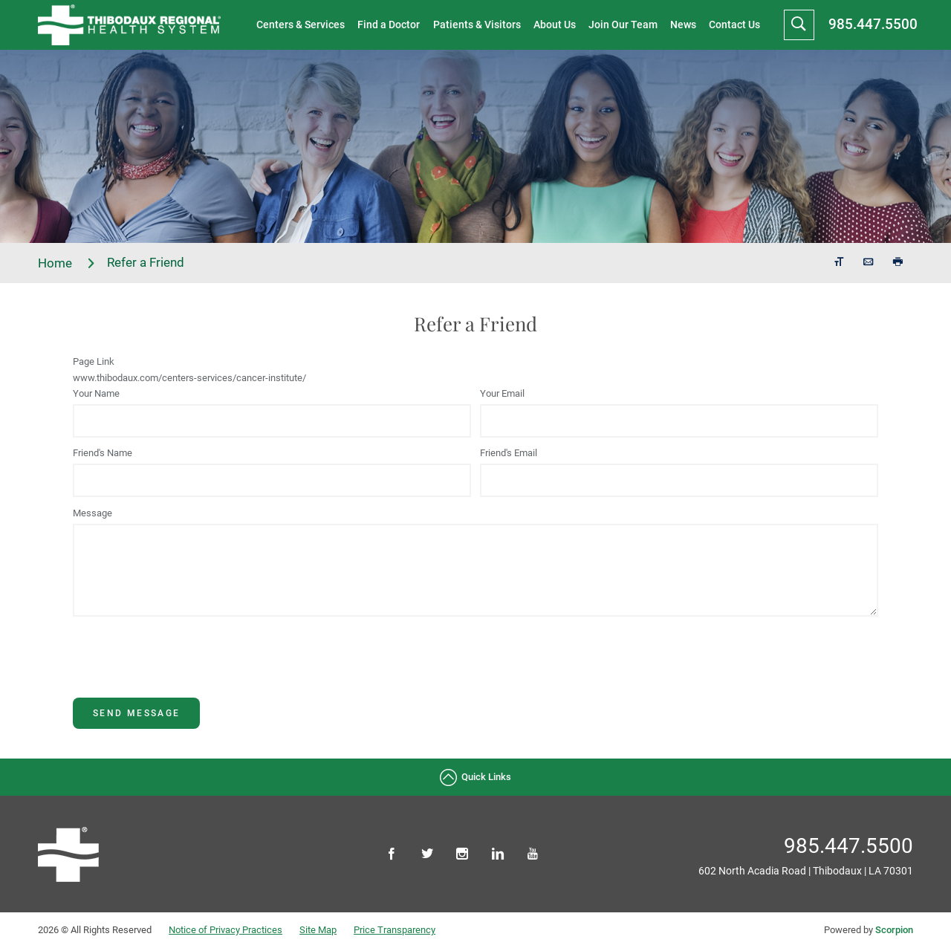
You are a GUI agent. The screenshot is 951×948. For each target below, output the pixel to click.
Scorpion (894, 929)
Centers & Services (300, 24)
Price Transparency (394, 929)
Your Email (502, 393)
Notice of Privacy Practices (225, 929)
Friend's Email (508, 452)
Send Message (136, 713)
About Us (554, 24)
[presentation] (186, 669)
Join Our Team (623, 24)
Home (67, 263)
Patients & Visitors (477, 24)
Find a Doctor (388, 24)
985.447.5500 (873, 24)
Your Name (96, 393)
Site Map (318, 929)
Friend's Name (102, 452)
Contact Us (734, 24)
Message (92, 513)
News (683, 24)
